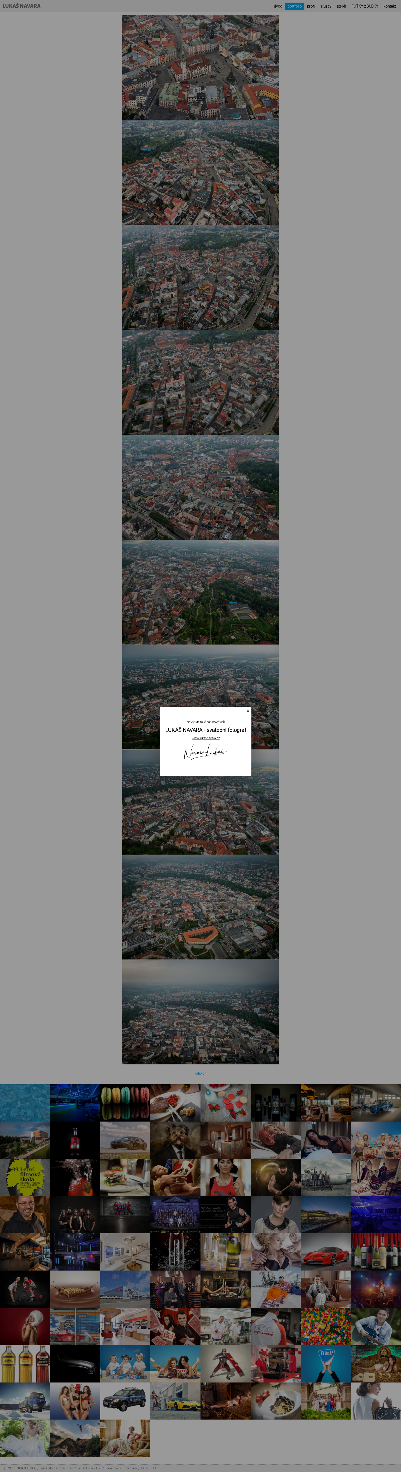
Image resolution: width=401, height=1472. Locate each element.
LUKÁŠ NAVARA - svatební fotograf (205, 730)
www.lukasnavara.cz (206, 738)
